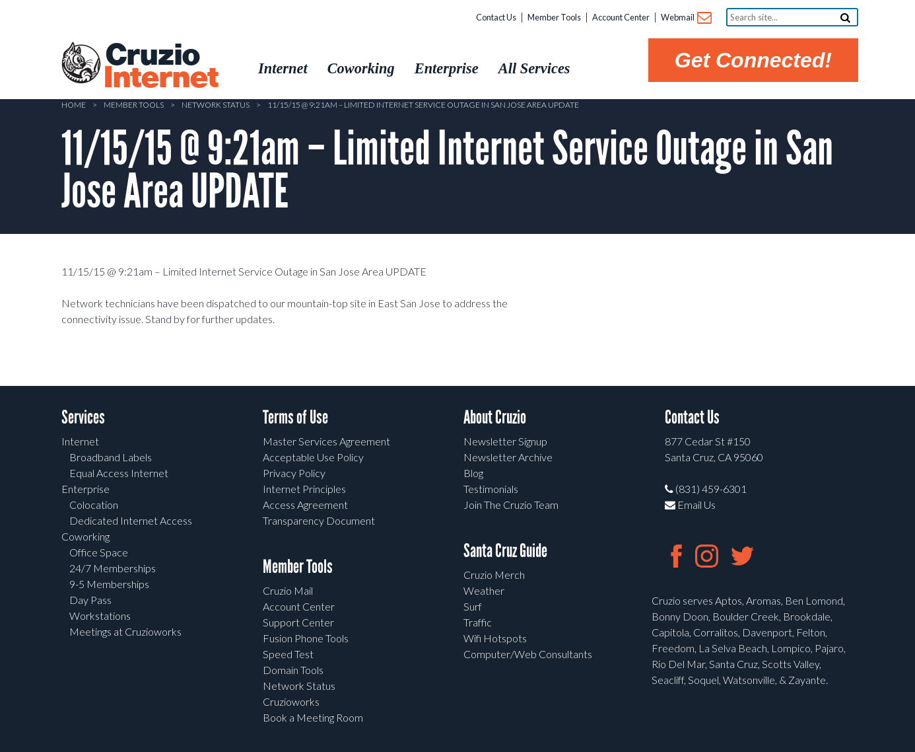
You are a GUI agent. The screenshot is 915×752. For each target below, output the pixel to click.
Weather (483, 590)
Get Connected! (753, 60)
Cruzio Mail (288, 590)
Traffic (477, 622)
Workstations (100, 615)
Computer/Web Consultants (527, 654)
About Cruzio (494, 417)
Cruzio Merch (494, 574)
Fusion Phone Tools (306, 638)
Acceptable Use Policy (313, 457)
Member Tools (554, 17)
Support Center (298, 622)
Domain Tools (293, 669)
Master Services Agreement (326, 441)
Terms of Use (295, 417)
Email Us (690, 504)
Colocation (93, 504)
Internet (80, 441)
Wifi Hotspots (495, 638)
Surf (472, 606)
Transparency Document (319, 520)
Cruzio (160, 67)
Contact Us (496, 17)
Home (73, 105)
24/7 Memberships (112, 568)
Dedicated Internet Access (130, 520)
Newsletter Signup (505, 441)
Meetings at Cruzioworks (125, 631)
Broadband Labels (110, 457)
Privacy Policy (294, 473)
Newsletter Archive (508, 457)
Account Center (621, 17)
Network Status (216, 105)
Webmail (685, 18)
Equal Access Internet (118, 473)
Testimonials (490, 488)
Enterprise (85, 488)
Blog (473, 473)
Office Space (98, 552)
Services (83, 417)
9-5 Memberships (109, 584)
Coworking (85, 536)
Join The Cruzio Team (511, 504)
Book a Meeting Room (313, 717)
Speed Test (288, 654)
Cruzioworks (291, 701)
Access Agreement (305, 504)
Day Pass (90, 599)
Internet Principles (304, 488)
